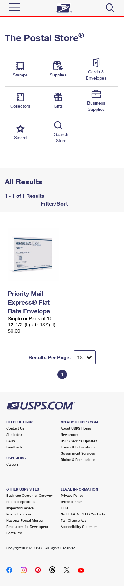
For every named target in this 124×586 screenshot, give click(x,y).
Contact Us (15, 428)
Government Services (78, 453)
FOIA (64, 508)
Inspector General (20, 508)
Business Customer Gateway (29, 495)
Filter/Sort (53, 203)
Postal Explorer (18, 514)
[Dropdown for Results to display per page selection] (85, 357)
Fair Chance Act (73, 520)
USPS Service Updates (79, 441)
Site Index (14, 434)
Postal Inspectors (20, 502)
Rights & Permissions (78, 459)
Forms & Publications (78, 447)
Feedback (14, 447)
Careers (12, 464)
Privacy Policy (72, 495)
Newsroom (69, 434)
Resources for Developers (27, 527)
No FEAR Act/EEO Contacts (83, 514)
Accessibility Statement (80, 527)
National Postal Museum (26, 520)
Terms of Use (71, 502)
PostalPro (14, 533)
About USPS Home (76, 428)
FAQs (10, 441)
